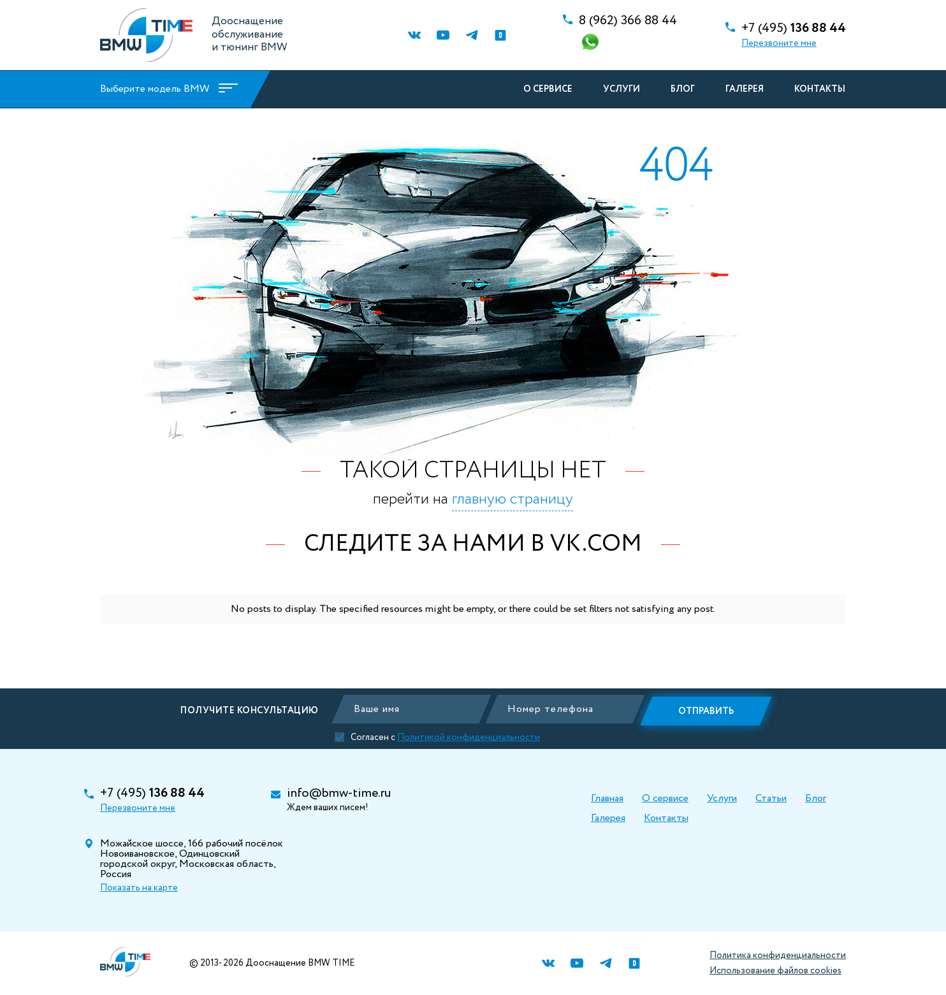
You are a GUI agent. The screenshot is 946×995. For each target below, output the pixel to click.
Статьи (771, 798)
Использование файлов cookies (775, 970)
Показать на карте (139, 888)
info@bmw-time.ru (339, 793)
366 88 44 (628, 21)
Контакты (817, 89)
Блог (681, 89)
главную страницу (512, 499)
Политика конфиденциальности (778, 955)
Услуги (619, 89)
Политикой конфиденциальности (472, 736)
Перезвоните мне (779, 43)
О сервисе (546, 89)
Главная (607, 798)
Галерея (743, 89)
